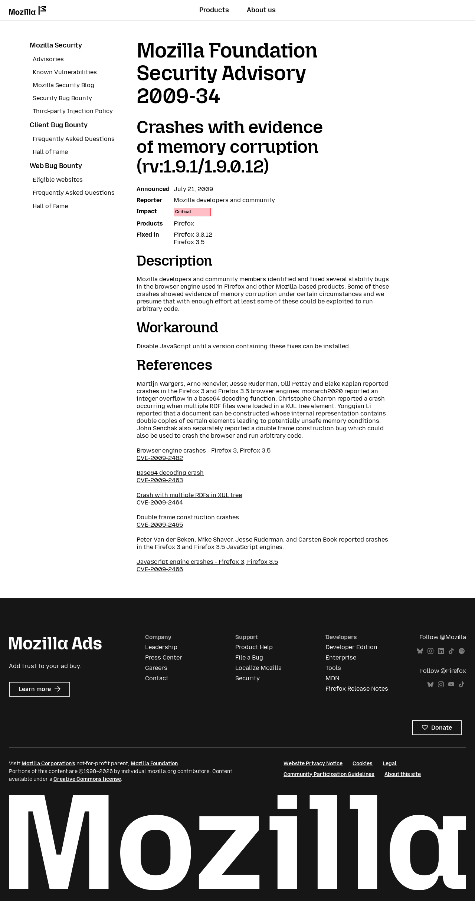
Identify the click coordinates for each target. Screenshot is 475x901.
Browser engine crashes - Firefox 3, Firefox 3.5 (204, 450)
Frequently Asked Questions (74, 138)
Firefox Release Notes (356, 688)
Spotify (461, 651)
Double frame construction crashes (188, 517)
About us (261, 10)
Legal (390, 763)
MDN (332, 678)
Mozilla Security (56, 45)
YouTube (451, 684)
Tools (333, 667)
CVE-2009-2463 (160, 480)
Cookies (363, 763)
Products (214, 10)
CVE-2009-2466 (160, 569)
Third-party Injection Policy (73, 111)
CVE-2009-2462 (160, 457)
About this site (402, 774)
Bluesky (420, 651)
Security (247, 678)
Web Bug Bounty (56, 166)
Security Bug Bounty (62, 98)
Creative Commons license (87, 779)
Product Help (254, 647)
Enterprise (340, 657)
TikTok (451, 651)
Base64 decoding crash (170, 472)
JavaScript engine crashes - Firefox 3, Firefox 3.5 (207, 561)
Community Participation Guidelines (329, 774)
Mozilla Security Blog (63, 85)
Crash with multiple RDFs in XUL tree (189, 495)
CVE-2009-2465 (160, 524)
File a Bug (249, 657)
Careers (156, 667)
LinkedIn (440, 651)
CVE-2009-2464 (160, 502)
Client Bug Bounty (59, 125)
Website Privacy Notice (313, 763)
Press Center (163, 657)
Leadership (161, 647)
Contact (156, 678)
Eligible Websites (58, 179)
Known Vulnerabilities (65, 72)
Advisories (48, 59)
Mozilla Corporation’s (48, 763)
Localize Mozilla (258, 667)
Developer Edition (351, 647)
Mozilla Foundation (154, 763)
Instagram (430, 651)
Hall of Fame (50, 151)
